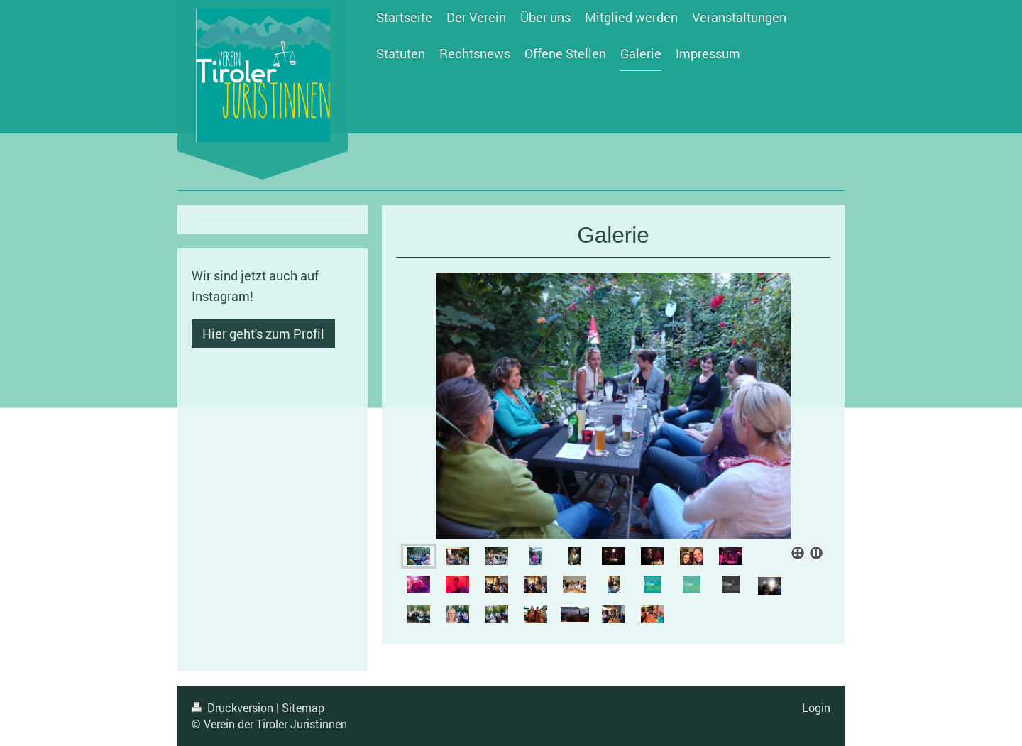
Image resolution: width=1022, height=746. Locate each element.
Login (816, 707)
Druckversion (234, 707)
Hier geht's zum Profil (263, 333)
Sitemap (303, 707)
